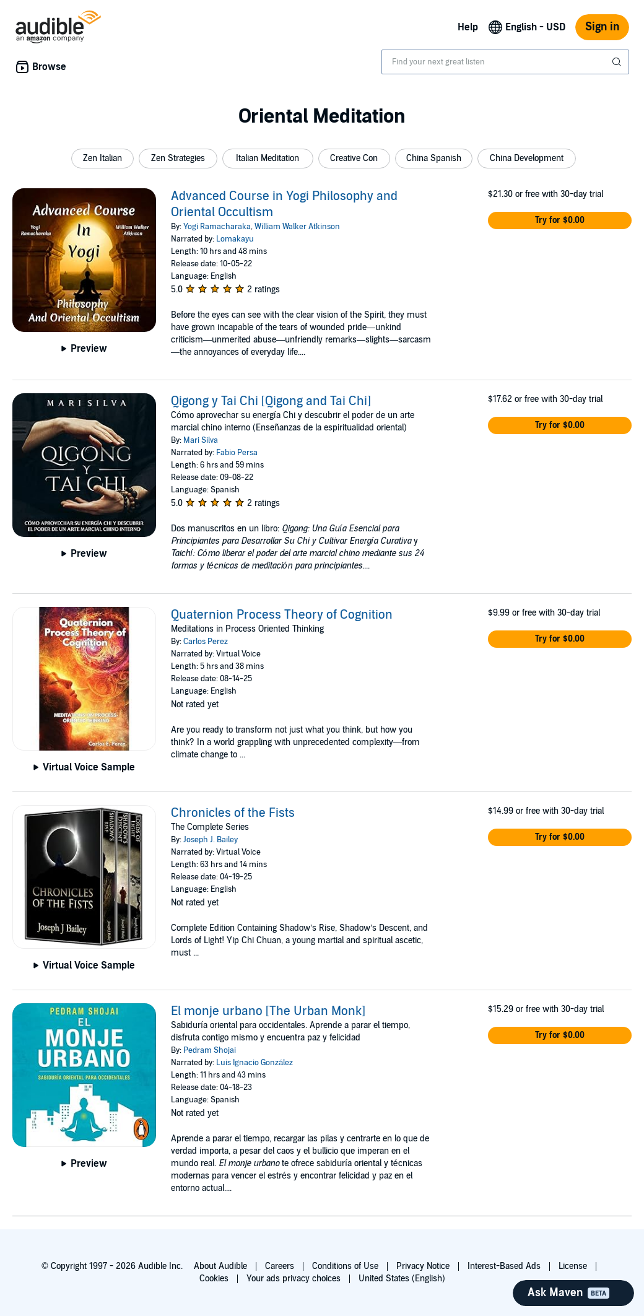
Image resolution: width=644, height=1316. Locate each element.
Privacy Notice (423, 1266)
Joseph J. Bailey (210, 840)
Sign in (602, 26)
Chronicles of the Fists (233, 813)
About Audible (220, 1266)
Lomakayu (235, 239)
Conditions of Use (345, 1266)
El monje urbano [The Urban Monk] (268, 1011)
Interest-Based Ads (504, 1266)
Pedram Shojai (209, 1050)
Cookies (213, 1278)
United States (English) (402, 1278)
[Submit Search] (618, 62)
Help (468, 27)
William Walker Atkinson (297, 227)
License (573, 1266)
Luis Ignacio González (254, 1063)
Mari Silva (200, 440)
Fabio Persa (237, 453)
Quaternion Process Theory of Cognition (282, 615)
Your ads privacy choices (293, 1278)
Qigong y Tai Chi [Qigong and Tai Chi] (271, 401)
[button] (102, 158)
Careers (279, 1266)
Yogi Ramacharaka (217, 227)
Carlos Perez (205, 642)
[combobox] (505, 62)
